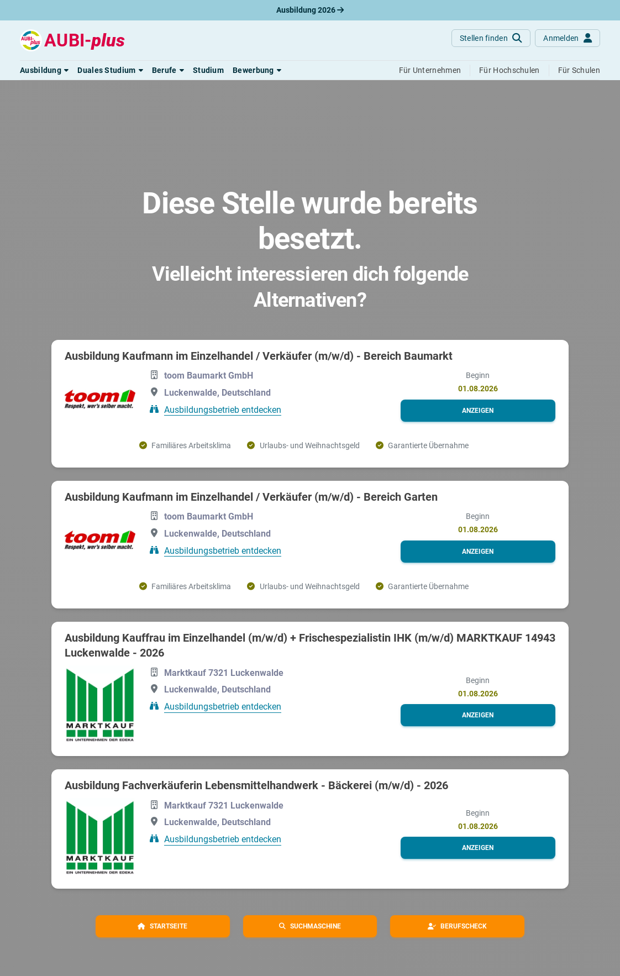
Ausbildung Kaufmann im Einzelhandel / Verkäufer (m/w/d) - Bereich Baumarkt (259, 356)
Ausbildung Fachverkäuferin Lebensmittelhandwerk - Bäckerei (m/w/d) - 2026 (256, 785)
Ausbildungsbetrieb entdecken (222, 409)
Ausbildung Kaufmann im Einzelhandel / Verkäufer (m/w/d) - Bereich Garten (251, 496)
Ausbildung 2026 (310, 10)
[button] (44, 70)
